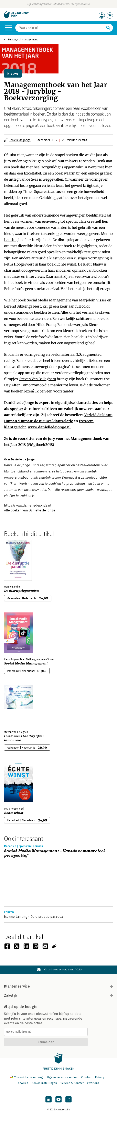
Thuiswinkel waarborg (27, 1077)
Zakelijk (58, 995)
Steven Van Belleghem (37, 379)
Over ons (93, 1083)
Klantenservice (58, 986)
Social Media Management (49, 300)
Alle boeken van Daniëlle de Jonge (29, 510)
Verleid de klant (98, 415)
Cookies (23, 1083)
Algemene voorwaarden (61, 1077)
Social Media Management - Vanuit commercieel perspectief (54, 853)
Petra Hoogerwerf (19, 264)
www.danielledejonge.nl (49, 427)
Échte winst (13, 813)
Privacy (99, 1077)
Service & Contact (72, 1083)
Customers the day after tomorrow (24, 738)
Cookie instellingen (44, 1083)
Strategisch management (23, 39)
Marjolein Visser (92, 300)
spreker (16, 409)
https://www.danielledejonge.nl (27, 505)
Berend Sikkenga (18, 306)
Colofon (86, 1077)
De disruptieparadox (21, 591)
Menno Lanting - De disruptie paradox (33, 917)
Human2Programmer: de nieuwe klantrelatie (38, 421)
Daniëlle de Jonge (20, 140)
